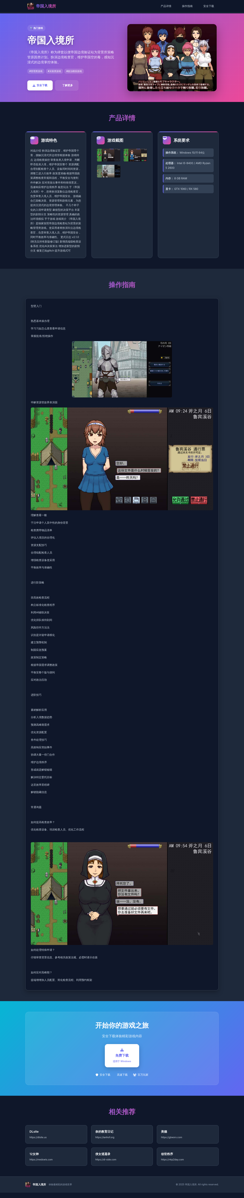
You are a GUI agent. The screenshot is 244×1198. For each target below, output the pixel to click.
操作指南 (187, 6)
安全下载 (208, 6)
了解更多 (67, 85)
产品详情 (166, 6)
